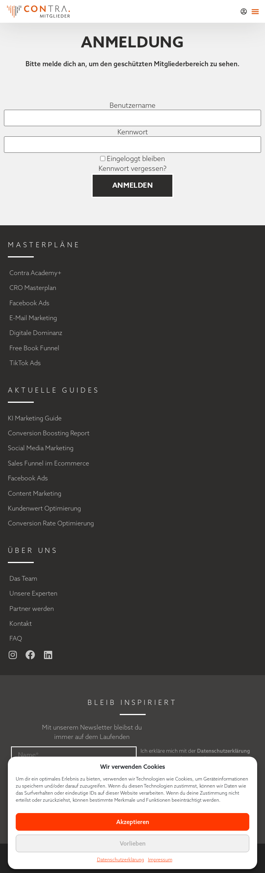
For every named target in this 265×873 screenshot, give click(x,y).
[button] (255, 11)
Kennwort (132, 132)
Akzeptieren (132, 822)
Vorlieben (133, 843)
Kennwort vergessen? (132, 168)
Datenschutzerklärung (120, 859)
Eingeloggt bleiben (132, 158)
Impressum (160, 859)
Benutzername (132, 105)
